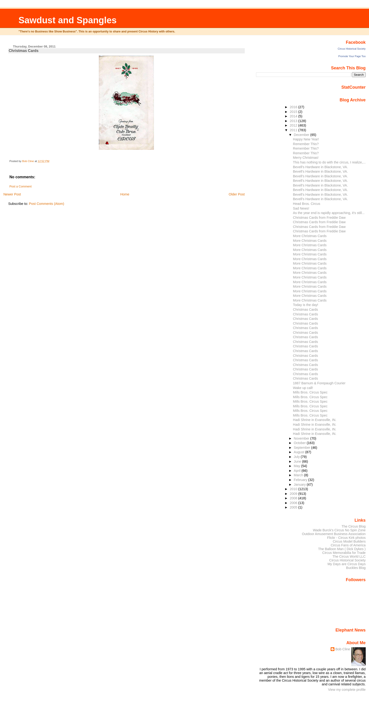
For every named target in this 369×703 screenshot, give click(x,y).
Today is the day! (305, 305)
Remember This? (306, 144)
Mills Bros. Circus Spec (310, 392)
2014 (294, 116)
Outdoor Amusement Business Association (334, 534)
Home (124, 194)
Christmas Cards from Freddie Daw (319, 217)
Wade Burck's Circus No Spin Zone (339, 530)
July (297, 457)
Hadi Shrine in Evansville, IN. (314, 420)
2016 (294, 107)
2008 (294, 498)
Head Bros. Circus (306, 204)
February (301, 480)
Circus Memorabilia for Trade (343, 553)
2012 (294, 125)
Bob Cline (342, 649)
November (302, 438)
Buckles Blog (356, 568)
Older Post (237, 194)
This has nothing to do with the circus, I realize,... (329, 162)
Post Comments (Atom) (46, 204)
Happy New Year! (306, 139)
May (297, 466)
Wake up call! (303, 388)
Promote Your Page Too (352, 56)
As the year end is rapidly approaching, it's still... (329, 213)
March (299, 475)
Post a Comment (20, 186)
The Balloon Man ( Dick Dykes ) (342, 549)
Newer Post (12, 194)
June (298, 461)
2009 (294, 494)
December (302, 135)
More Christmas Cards (310, 236)
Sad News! (301, 208)
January (300, 484)
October (300, 443)
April (297, 471)
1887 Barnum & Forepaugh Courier (319, 383)
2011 (294, 130)
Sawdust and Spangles (67, 20)
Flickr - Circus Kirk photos (346, 538)
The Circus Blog (353, 526)
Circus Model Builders (349, 541)
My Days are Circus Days (347, 564)
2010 (294, 489)
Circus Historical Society (352, 48)
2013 (294, 121)
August (299, 452)
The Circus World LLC (349, 556)
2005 (294, 507)
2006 (294, 503)
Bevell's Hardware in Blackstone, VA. (320, 167)
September (302, 447)
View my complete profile (347, 689)
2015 (294, 112)
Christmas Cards (305, 309)
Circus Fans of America (348, 545)
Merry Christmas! (306, 157)
